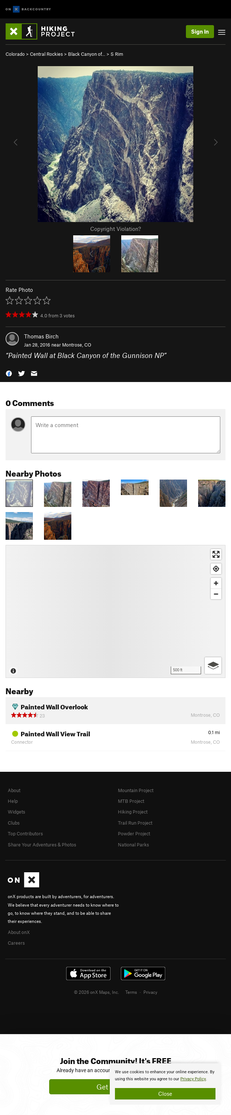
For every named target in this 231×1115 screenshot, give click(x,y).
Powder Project (134, 833)
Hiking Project (132, 812)
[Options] (213, 665)
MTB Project (131, 801)
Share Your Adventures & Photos (42, 845)
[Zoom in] (216, 583)
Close (165, 1093)
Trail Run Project (135, 823)
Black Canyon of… (86, 54)
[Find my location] (216, 568)
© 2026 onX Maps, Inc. (96, 992)
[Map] (115, 611)
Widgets (16, 812)
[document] (165, 1083)
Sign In (200, 31)
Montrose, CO (76, 345)
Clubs (14, 823)
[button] (9, 372)
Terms (131, 992)
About (14, 790)
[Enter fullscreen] (216, 554)
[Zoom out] (216, 594)
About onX (19, 932)
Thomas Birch (41, 336)
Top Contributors (25, 833)
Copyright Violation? (115, 228)
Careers (16, 943)
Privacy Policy (193, 1079)
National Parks (133, 845)
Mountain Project (135, 790)
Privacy (150, 992)
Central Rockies (46, 54)
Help (13, 801)
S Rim (117, 54)
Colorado (15, 54)
